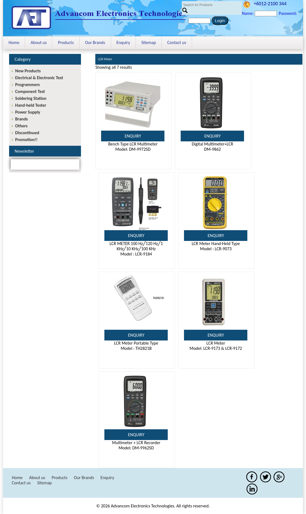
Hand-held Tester (30, 105)
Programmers (27, 84)
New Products (27, 70)
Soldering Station (30, 98)
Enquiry (123, 42)
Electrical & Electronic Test (39, 77)
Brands (21, 119)
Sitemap (148, 42)
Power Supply (27, 112)
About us (39, 42)
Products (66, 42)
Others (21, 125)
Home (14, 42)
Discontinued (27, 132)
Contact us (176, 42)
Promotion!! (26, 139)
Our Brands (95, 42)
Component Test (30, 91)
